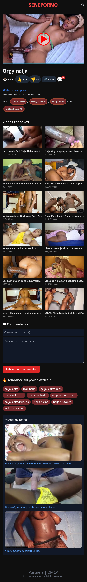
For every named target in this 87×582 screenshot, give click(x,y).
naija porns (41, 402)
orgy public (38, 101)
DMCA (52, 572)
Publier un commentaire (21, 369)
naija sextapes (62, 402)
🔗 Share (49, 79)
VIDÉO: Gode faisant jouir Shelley (22, 550)
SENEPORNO (43, 5)
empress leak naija (64, 395)
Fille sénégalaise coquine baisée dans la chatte (30, 507)
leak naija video (14, 408)
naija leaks (11, 389)
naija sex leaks (38, 395)
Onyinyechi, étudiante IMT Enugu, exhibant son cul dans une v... (39, 463)
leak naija (29, 389)
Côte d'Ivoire (14, 109)
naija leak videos (51, 389)
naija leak (58, 101)
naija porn (18, 101)
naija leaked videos (17, 402)
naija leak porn (14, 395)
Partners (36, 572)
